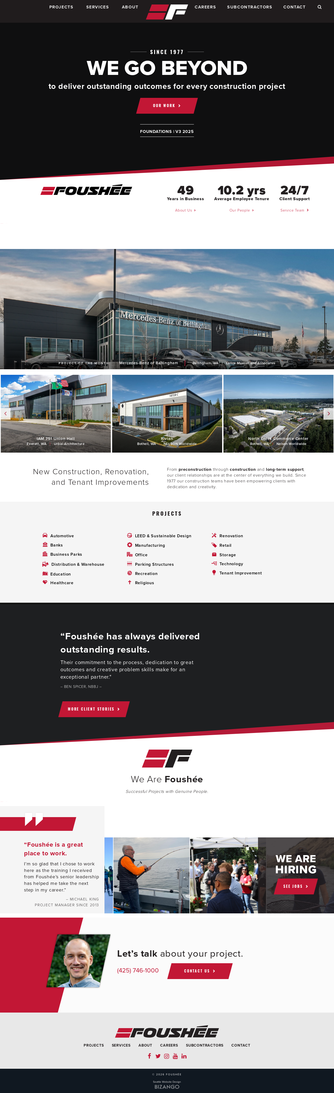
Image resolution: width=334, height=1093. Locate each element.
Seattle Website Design (167, 1082)
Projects (61, 11)
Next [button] (328, 414)
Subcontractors (249, 11)
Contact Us (197, 971)
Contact (294, 11)
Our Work (164, 105)
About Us (183, 210)
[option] (167, 309)
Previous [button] (5, 414)
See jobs (293, 886)
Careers (205, 11)
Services (97, 11)
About (130, 11)
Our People (240, 210)
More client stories (91, 709)
